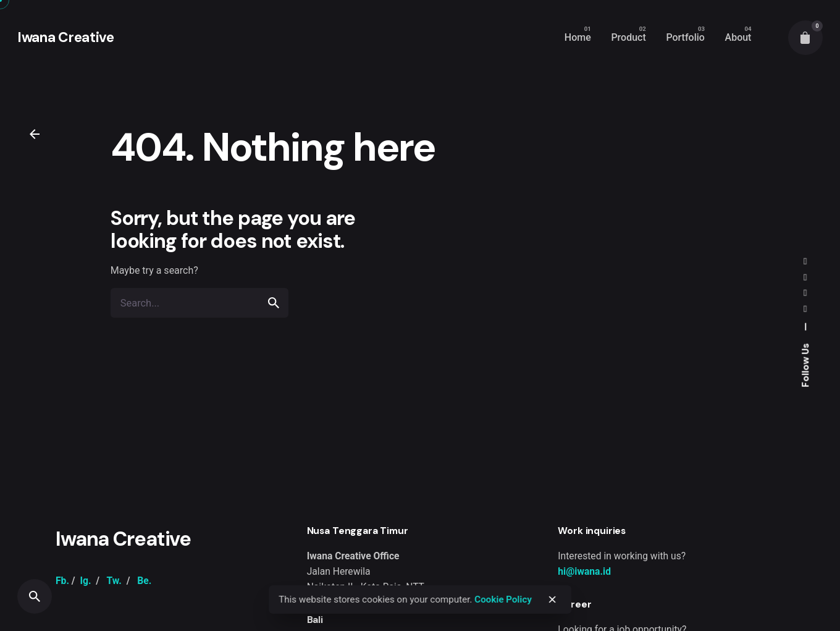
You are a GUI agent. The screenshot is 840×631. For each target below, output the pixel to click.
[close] (552, 599)
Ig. (85, 581)
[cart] (805, 37)
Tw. (113, 581)
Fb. (62, 581)
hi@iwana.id (584, 571)
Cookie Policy (503, 599)
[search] (273, 303)
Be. (144, 581)
